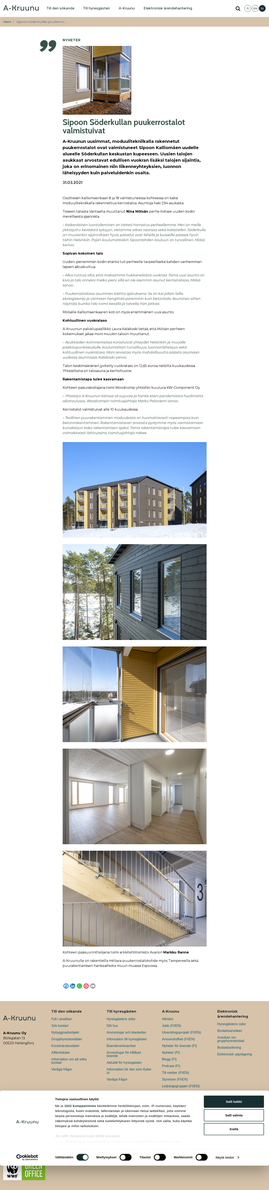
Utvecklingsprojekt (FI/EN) (181, 1032)
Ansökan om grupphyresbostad (230, 1039)
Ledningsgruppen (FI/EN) (181, 1086)
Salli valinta (234, 1139)
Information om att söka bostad (68, 1060)
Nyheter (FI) (171, 1052)
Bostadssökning (229, 1047)
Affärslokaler (60, 1052)
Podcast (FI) (171, 1066)
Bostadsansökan (229, 1031)
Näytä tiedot (225, 1181)
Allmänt (167, 1019)
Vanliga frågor (61, 1069)
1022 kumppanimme (80, 1130)
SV (262, 8)
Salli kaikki (234, 1126)
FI (248, 8)
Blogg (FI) (169, 1059)
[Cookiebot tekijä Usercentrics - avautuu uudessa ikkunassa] (27, 1182)
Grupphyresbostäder (66, 1039)
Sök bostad (59, 1025)
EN (255, 8)
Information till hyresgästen (127, 1039)
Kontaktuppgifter (174, 1093)
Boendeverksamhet (121, 1046)
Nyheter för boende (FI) (179, 1046)
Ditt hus (112, 1025)
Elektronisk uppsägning (234, 1054)
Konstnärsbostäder (65, 1046)
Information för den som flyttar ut (129, 1071)
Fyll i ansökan (61, 1019)
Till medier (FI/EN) (175, 1072)
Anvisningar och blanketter (126, 1032)
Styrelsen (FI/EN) (175, 1079)
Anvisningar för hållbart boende (124, 1054)
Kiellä (234, 1153)
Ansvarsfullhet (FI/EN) (178, 1039)
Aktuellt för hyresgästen (124, 1062)
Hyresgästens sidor (121, 1019)
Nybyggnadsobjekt (65, 1032)
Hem (7, 22)
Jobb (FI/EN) (171, 1025)
